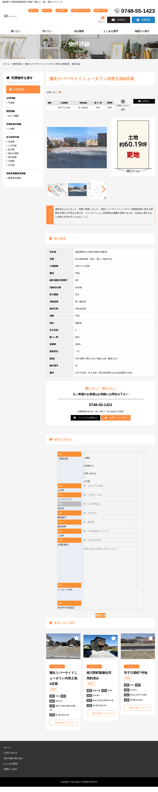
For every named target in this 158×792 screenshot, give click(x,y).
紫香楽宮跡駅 (14, 183)
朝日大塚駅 (13, 158)
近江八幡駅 (13, 121)
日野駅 (11, 166)
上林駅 (11, 134)
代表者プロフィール (87, 13)
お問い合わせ (10, 758)
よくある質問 (10, 769)
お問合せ (121, 25)
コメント (57, 671)
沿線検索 (16, 94)
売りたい (58, 13)
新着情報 (146, 25)
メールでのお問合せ (85, 423)
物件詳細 (17, 69)
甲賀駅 (11, 108)
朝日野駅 (12, 162)
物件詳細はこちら (63, 728)
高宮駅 (11, 147)
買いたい (46, 13)
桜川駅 (11, 154)
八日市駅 (12, 151)
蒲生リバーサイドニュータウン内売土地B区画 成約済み (52, 69)
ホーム (6, 69)
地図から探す (106, 13)
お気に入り (102, 25)
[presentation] (106, 603)
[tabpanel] (77, 195)
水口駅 (11, 170)
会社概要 (72, 12)
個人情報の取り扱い (14, 763)
